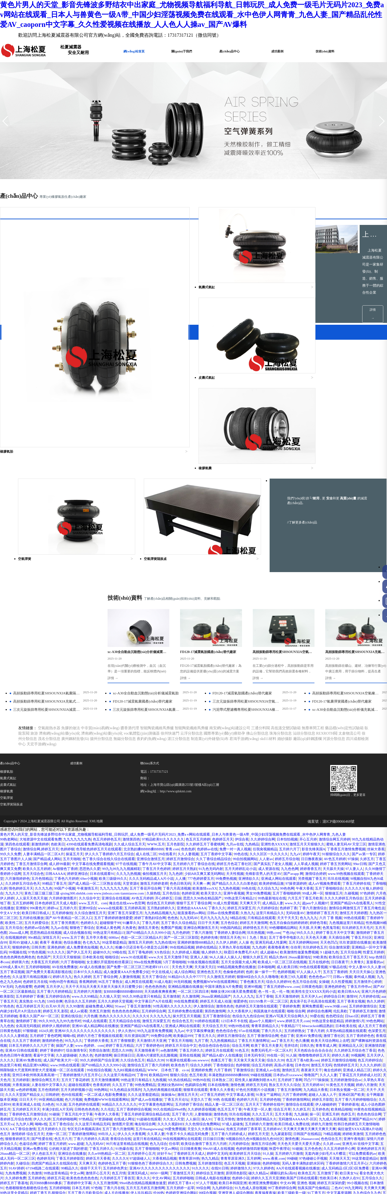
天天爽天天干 (187, 823)
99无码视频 (109, 906)
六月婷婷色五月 (52, 1102)
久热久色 (377, 980)
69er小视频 (277, 793)
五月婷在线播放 (30, 837)
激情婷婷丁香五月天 (311, 832)
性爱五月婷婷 (171, 877)
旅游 (34, 648)
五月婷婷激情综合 (40, 936)
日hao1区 (76, 945)
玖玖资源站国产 (332, 960)
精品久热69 (93, 882)
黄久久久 (257, 1112)
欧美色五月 (23, 1112)
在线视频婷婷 (106, 857)
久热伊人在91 (93, 1117)
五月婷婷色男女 (179, 1102)
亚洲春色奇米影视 (210, 1171)
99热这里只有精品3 (164, 1009)
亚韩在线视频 (101, 985)
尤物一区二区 (331, 1063)
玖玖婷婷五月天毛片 (37, 852)
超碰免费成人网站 (142, 931)
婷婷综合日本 (343, 921)
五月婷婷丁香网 (328, 1009)
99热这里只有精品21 (152, 818)
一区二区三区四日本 (166, 916)
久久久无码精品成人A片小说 (344, 793)
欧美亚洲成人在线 (167, 1034)
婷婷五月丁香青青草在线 (105, 945)
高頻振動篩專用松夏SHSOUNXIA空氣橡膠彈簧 (344, 608)
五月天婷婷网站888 (47, 867)
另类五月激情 (170, 936)
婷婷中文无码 (213, 1088)
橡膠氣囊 (6, 706)
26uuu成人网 (86, 852)
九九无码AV (197, 837)
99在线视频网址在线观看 (108, 1073)
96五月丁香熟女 (33, 906)
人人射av (376, 774)
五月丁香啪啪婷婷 (176, 813)
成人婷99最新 (181, 778)
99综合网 (368, 1122)
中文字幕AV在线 (317, 1161)
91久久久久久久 (200, 1142)
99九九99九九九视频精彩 (269, 783)
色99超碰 (51, 1171)
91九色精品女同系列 (203, 1019)
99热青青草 (355, 1171)
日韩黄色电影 (267, 911)
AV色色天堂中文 (182, 1176)
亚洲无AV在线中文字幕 (319, 1078)
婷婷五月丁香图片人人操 (106, 774)
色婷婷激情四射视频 (224, 1083)
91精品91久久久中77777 (92, 901)
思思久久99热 (310, 1132)
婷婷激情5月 (102, 950)
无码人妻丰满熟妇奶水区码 (355, 1098)
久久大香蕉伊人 (319, 936)
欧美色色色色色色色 (193, 1112)
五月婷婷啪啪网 (278, 1048)
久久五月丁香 (172, 1014)
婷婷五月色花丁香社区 (367, 778)
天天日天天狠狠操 (255, 877)
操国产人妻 (306, 970)
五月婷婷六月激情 (54, 916)
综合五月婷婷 (224, 994)
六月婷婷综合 (229, 828)
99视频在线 (178, 872)
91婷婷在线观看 (331, 945)
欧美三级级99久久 (303, 793)
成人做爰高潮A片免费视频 (123, 1161)
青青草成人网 (199, 975)
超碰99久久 (267, 872)
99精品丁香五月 (265, 798)
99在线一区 (192, 985)
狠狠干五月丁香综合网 (127, 823)
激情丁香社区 (155, 965)
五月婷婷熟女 (89, 960)
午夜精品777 (58, 955)
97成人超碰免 (93, 1058)
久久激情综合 (173, 1142)
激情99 (361, 921)
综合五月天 (265, 1147)
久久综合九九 (135, 808)
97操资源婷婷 (139, 803)
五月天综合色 (199, 788)
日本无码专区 (170, 985)
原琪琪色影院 (332, 1107)
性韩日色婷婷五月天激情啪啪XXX (229, 1058)
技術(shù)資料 (325, 52)
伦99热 (345, 1127)
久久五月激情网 (242, 1117)
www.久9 (349, 877)
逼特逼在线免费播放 (361, 1137)
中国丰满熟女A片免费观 (174, 911)
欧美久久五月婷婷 (180, 783)
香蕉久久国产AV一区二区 (130, 940)
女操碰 (259, 906)
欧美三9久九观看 (206, 901)
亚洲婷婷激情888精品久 (318, 862)
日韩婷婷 (147, 1024)
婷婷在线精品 (355, 867)
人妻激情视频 (31, 901)
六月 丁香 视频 (347, 837)
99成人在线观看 (212, 945)
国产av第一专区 (71, 774)
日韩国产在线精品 (215, 1068)
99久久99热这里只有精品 (138, 921)
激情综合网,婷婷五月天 (87, 764)
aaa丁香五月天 (21, 926)
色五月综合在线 (239, 906)
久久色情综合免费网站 (61, 1058)
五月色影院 (208, 759)
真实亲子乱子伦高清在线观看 (345, 926)
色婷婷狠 (115, 764)
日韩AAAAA (222, 788)
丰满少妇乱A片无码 (222, 1039)
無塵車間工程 (313, 643)
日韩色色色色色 (254, 1039)
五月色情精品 (228, 793)
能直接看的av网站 (173, 832)
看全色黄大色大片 (94, 1112)
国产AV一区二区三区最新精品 (357, 911)
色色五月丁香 (337, 1142)
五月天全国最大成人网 (74, 886)
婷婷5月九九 (347, 896)
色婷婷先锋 (310, 857)
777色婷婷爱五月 (14, 798)
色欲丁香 (105, 965)
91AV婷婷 (75, 1102)
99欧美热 (137, 882)
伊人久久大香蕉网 (28, 1068)
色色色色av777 (233, 901)
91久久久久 (219, 872)
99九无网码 (142, 1127)
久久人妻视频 (267, 769)
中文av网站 (137, 1083)
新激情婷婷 (65, 759)
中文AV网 (51, 1122)
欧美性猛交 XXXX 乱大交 (194, 1147)
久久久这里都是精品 (244, 1024)
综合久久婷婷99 (211, 906)
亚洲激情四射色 (253, 975)
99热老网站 (9, 754)
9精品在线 (248, 837)
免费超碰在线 (238, 1171)
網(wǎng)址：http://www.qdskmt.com (166, 706)
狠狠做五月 (225, 813)
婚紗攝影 (284, 653)
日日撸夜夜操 (39, 778)
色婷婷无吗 (56, 1093)
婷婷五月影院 (72, 1034)
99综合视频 (14, 1132)
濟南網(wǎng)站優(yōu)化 (59, 648)
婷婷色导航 (356, 842)
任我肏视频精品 (325, 764)
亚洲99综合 (38, 828)
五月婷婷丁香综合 (340, 1034)
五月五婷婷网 (331, 818)
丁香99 (147, 1004)
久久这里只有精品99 (123, 1004)
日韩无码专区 (191, 1156)
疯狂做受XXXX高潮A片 (296, 1147)
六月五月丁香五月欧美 (221, 818)
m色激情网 (57, 980)
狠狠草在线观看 (277, 1019)
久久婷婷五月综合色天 (232, 798)
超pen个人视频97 (256, 823)
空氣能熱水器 (49, 643)
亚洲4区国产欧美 (79, 1029)
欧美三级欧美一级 (104, 1132)
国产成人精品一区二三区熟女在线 (308, 798)
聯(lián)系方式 (149, 678)
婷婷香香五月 (83, 788)
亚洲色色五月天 (93, 896)
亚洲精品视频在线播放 (133, 911)
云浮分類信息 (191, 648)
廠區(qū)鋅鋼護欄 (307, 653)
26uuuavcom (243, 1073)
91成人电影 (89, 906)
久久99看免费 (163, 1152)
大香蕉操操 (65, 1014)
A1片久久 (115, 1152)
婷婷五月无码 (315, 1014)
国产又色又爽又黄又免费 (142, 783)
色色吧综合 (57, 945)
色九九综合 (104, 1078)
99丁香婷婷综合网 (67, 1127)
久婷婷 (220, 1142)
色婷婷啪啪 (321, 1098)
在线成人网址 (341, 1048)
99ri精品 (126, 857)
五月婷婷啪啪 (300, 1112)
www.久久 (232, 823)
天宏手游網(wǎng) (41, 659)
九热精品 (289, 759)
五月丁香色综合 (297, 1053)
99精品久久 (131, 1102)
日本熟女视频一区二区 (52, 1024)
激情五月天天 (291, 1024)
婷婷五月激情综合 (285, 774)
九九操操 (118, 1048)
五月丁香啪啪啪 (113, 1083)
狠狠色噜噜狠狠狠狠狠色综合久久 (28, 1152)
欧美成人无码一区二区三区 (22, 1093)
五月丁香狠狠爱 (341, 965)
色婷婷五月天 (236, 754)
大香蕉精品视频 (182, 1093)
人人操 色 (372, 862)
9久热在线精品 (211, 1009)
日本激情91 (146, 1122)
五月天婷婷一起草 (344, 1122)
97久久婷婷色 (337, 1102)
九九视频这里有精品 (265, 1161)
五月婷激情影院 (257, 1098)
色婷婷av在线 (264, 764)
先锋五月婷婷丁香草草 (123, 1063)
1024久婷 (209, 955)
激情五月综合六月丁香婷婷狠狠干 (74, 1176)
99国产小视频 (305, 803)
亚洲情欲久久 (65, 798)
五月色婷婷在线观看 (228, 1034)
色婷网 (364, 906)
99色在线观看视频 (178, 891)
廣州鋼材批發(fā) (75, 653)
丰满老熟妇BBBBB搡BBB (238, 1004)
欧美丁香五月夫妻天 (136, 975)
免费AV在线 (97, 1156)
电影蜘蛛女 (194, 1161)
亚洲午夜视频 (120, 813)
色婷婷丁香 (251, 828)
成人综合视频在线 (149, 852)
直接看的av (219, 886)
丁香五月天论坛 (300, 1029)
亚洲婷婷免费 (184, 999)
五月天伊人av (319, 921)
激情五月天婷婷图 (345, 832)
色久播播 (148, 970)
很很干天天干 (153, 1102)
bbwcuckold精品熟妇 (87, 955)
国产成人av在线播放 (269, 1029)
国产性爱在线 (343, 1068)
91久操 (204, 1034)
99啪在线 (285, 872)
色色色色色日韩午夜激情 (299, 980)
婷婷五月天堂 (163, 1068)
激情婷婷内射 (37, 1098)
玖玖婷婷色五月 (83, 872)
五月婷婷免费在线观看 (261, 936)
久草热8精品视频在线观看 (143, 960)
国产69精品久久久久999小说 (224, 852)
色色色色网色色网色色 (203, 877)
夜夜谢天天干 (300, 999)
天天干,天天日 (84, 1024)
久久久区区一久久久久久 (353, 769)
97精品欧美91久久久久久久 (173, 754)
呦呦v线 (260, 960)
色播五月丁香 (155, 990)
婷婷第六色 (229, 882)
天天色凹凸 (74, 867)
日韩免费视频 (230, 1098)
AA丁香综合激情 (273, 1058)
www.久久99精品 (79, 921)
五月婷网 (276, 1093)
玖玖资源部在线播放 (102, 867)
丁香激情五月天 (275, 1107)
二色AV (125, 1127)
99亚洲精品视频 (167, 1029)
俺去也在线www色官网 (56, 823)
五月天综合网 (147, 877)
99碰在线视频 (272, 1004)
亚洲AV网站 (76, 1107)
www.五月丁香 (166, 857)
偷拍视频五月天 (327, 788)
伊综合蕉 (256, 754)
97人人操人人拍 (245, 1156)
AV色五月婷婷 (64, 778)
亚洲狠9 (353, 823)
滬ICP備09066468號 (338, 736)
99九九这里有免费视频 (325, 955)
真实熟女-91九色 (48, 926)
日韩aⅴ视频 (257, 901)
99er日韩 (113, 783)
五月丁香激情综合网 (80, 965)
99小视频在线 (124, 1122)
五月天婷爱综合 (57, 842)
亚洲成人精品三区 (349, 999)
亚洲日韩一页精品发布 (236, 1147)
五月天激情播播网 (132, 1009)
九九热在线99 (286, 862)
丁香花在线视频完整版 (67, 1156)
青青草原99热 (208, 1093)
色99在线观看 (168, 1024)
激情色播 (294, 1014)
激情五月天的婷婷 (329, 1176)
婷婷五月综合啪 (13, 778)
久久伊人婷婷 (351, 862)
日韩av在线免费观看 (206, 832)
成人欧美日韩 (150, 891)
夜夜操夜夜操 (76, 1132)
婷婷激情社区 (55, 1147)
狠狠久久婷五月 (69, 882)
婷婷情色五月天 (313, 847)
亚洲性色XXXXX (313, 759)
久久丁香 (351, 1147)
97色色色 (44, 931)
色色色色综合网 (191, 1048)
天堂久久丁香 (326, 1029)
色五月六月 (365, 1068)
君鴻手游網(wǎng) (244, 653)
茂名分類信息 (49, 653)
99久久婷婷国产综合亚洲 (26, 990)
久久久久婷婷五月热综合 (262, 818)
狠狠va (225, 1176)
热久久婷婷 (368, 896)
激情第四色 (139, 754)
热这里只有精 (339, 990)
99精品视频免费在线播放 (96, 891)
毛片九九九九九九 (224, 837)
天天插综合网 (63, 862)
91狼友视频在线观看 (37, 886)
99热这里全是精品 (192, 1127)
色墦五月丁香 (238, 1142)
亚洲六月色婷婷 (357, 916)
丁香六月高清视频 (39, 808)
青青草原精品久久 (32, 955)
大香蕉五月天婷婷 (255, 882)
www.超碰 (17, 1078)
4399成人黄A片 (243, 886)
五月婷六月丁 (351, 764)
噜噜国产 (325, 1004)
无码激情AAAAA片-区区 (139, 1053)
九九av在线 (105, 847)
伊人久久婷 (254, 1048)
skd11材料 (268, 653)
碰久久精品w (356, 1107)
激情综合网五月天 (69, 1009)
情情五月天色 (333, 857)
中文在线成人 (43, 896)
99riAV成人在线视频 (189, 1083)
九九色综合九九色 (184, 1132)
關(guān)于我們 (183, 52)
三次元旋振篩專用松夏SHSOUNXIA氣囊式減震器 (145, 624)
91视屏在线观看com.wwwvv (119, 990)
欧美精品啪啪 (137, 1044)
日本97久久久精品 (349, 891)
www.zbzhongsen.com (268, 1142)
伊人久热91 (295, 955)
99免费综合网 (358, 960)
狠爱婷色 (269, 926)
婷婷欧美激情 (263, 1068)
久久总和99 (141, 1034)
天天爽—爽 (38, 803)
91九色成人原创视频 (33, 1127)
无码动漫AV (283, 832)
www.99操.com (12, 936)
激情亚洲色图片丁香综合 (45, 764)
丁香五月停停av (317, 911)
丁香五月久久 (18, 965)
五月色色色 (289, 1083)
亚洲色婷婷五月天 (351, 1083)
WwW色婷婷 (302, 1176)
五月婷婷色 (144, 1112)
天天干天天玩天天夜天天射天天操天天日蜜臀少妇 (47, 911)
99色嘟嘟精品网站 (343, 847)
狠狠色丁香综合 (129, 847)
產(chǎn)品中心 (231, 52)
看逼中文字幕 (333, 980)
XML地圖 (96, 736)
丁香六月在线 (273, 1122)
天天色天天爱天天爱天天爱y (254, 1078)
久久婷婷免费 (122, 1112)
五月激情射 (170, 921)
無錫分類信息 (124, 653)
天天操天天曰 (63, 891)
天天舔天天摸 (73, 1019)
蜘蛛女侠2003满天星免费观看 (208, 916)
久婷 (240, 803)
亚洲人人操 (9, 882)
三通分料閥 (260, 643)
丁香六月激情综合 (278, 828)
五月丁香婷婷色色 (183, 965)
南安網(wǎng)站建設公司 (229, 643)
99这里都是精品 (232, 862)
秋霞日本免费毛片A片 (31, 877)
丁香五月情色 (61, 1053)
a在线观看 (295, 1142)
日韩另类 (176, 867)
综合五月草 (74, 1044)
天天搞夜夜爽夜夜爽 (130, 916)
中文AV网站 (277, 1112)
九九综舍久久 (28, 1137)
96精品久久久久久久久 (265, 1034)
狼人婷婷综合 (250, 808)
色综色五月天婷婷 (92, 823)
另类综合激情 (367, 975)
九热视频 (189, 1009)
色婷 (136, 896)
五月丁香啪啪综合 (200, 808)
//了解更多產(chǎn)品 (176, 433)
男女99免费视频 (146, 813)
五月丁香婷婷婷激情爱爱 (116, 837)
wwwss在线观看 (63, 828)
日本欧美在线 (283, 877)
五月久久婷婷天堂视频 (136, 926)
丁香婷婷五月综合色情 (224, 1048)
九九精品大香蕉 (18, 1024)
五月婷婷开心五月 (133, 1088)
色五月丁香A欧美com (241, 990)
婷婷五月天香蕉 (112, 1093)
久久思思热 (27, 1142)
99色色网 (155, 808)
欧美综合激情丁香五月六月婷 (153, 1078)
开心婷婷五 (71, 818)
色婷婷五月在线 (338, 901)
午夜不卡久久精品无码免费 (88, 1068)
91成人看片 (157, 1161)
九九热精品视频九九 (139, 832)
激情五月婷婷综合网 (195, 1137)
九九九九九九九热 (82, 754)
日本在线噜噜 (274, 1014)
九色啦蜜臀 (347, 906)
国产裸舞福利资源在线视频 (222, 970)
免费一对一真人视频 (293, 764)
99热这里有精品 (141, 1107)
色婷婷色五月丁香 (152, 1098)
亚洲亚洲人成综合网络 (44, 1132)
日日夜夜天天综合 (163, 1156)
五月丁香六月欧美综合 (268, 1127)
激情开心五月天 (186, 1107)
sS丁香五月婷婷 (317, 1024)
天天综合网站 (69, 1142)
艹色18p (372, 852)
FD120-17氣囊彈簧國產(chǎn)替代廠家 (341, 616)
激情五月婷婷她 (95, 940)
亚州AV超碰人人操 (136, 862)
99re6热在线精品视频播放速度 (281, 1117)
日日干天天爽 (239, 842)
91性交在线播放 (332, 823)
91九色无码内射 (364, 783)
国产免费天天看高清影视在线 (307, 891)
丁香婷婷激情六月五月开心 (81, 1004)
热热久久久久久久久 (211, 940)
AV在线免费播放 (298, 886)
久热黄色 (179, 847)
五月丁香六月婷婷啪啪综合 (107, 1034)
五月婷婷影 (42, 1009)
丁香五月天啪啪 (18, 970)
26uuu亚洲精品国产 (218, 921)
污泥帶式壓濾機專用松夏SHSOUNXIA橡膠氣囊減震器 (244, 624)
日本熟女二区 (256, 1009)
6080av (209, 857)
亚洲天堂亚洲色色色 (280, 1132)
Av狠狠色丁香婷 (209, 783)
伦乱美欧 (40, 940)
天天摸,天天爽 (371, 847)
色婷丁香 (175, 1161)
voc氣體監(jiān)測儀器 (142, 648)
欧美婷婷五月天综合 (243, 1088)
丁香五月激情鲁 (184, 931)
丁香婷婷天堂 (176, 793)
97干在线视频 (252, 778)
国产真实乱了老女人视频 (20, 783)
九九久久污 (272, 808)
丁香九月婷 (178, 842)
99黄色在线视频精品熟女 (170, 1044)
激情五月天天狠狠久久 (347, 759)
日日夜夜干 (182, 886)
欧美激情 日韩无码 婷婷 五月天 (293, 1152)
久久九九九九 (259, 940)
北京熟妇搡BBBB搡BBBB (196, 764)
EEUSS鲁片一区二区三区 (299, 926)
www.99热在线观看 (15, 994)
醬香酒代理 (129, 643)
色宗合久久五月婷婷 (99, 926)
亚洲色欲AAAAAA (148, 828)
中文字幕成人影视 (347, 1024)
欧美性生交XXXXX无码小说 (293, 916)
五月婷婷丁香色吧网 (236, 960)
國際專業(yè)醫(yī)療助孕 (224, 648)
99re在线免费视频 (364, 882)
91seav (164, 931)
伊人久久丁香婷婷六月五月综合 (184, 769)
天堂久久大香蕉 (77, 1063)
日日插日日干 (115, 1176)
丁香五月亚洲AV (336, 1156)
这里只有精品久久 (256, 832)
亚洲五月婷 (150, 1048)
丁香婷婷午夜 (11, 842)
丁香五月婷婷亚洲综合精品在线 (338, 1044)
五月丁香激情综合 (319, 940)
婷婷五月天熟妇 (336, 783)
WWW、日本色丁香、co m (149, 999)
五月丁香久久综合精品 (208, 842)
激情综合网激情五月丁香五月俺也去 (324, 828)
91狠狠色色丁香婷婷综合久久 (193, 1098)
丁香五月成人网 (82, 1147)
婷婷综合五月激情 (305, 1107)
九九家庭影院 (187, 1068)
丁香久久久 (175, 828)
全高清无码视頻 (165, 950)
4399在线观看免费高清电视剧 (117, 759)
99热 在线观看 (351, 1029)
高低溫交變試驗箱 (286, 643)
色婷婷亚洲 (73, 813)
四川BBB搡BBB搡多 (178, 1117)
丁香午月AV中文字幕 (282, 778)
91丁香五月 (130, 1132)
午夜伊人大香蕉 (297, 1044)
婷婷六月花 (168, 1166)
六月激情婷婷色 (202, 793)
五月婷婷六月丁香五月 (63, 1161)
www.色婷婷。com (332, 970)
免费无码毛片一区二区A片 (166, 980)
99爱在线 (39, 945)
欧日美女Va (68, 1112)
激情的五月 (278, 999)
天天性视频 (26, 793)
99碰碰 (317, 1093)
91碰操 (241, 1044)
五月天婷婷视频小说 (151, 1019)
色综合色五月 (304, 945)
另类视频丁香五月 (132, 798)
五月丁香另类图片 (87, 842)
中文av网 (163, 1107)
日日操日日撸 (141, 1073)
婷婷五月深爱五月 (201, 828)
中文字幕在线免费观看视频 (216, 778)
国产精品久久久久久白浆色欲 (74, 803)
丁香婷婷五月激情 (65, 940)
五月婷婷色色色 (289, 1068)
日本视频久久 (31, 1171)
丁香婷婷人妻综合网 (310, 852)
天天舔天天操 (108, 788)
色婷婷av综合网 (82, 847)
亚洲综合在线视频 (20, 818)
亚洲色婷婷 (195, 867)
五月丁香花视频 (269, 891)
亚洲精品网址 (16, 1176)
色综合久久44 (279, 1176)
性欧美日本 (70, 1117)
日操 (86, 818)
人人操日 (27, 1053)
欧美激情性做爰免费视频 (92, 877)
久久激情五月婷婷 (128, 901)
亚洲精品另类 (94, 1152)
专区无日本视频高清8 (337, 1058)
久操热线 (34, 813)
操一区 (133, 1048)
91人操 (208, 985)
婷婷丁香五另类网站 (87, 783)
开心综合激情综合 (138, 1171)
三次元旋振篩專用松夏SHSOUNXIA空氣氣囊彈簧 (244, 616)
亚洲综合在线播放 (59, 1088)
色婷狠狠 (204, 994)
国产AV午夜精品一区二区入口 (69, 837)
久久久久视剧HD (27, 1058)
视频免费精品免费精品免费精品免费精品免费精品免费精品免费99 (328, 1166)
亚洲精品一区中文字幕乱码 (144, 872)
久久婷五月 (94, 1044)
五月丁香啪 (269, 921)
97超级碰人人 (156, 1093)
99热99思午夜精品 (368, 901)
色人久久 (249, 867)
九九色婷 (349, 788)
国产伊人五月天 (243, 872)
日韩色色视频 (94, 1142)
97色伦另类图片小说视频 (341, 1019)
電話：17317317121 (154, 686)
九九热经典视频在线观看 (242, 1019)
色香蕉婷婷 (150, 1014)
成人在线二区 (223, 769)
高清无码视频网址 (146, 1142)
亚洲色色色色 (281, 896)
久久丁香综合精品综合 (320, 774)
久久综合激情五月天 (65, 832)
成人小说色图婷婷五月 (154, 1039)
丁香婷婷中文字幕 (212, 1117)
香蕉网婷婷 (9, 906)
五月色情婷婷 (121, 1019)
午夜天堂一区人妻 (48, 1044)
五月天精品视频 (353, 1078)
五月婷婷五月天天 (190, 1039)
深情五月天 (143, 857)
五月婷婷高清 (88, 828)
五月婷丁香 (217, 1152)
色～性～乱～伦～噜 (251, 916)
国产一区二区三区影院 (281, 857)
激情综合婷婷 (111, 793)
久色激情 (119, 1107)
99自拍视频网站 (354, 774)
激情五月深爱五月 (277, 945)
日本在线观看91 (272, 788)
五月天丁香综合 (57, 901)
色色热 (179, 837)
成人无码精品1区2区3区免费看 (38, 1107)
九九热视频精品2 (64, 970)
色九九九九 (324, 837)
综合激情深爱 (109, 872)
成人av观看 (148, 936)
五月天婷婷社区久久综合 (88, 1166)
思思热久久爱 (236, 783)
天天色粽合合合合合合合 (210, 980)
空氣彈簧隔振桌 (11, 719)
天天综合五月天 (363, 950)
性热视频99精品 (33, 847)
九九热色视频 (94, 808)
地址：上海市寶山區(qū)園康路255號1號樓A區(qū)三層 (179, 699)
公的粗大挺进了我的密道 (29, 1083)
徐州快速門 (170, 648)
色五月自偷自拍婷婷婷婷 (325, 842)
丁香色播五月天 (183, 906)
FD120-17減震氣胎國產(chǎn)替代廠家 (242, 608)
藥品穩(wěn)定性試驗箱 (344, 643)
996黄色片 (370, 823)
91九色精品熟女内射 (268, 1171)
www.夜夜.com (298, 1093)
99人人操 (48, 1137)
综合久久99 (212, 990)
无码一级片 (246, 1166)
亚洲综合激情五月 (253, 774)
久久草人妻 (53, 1068)
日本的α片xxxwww (301, 1004)
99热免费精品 (197, 1014)
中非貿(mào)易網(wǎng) (100, 643)
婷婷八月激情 (49, 1019)
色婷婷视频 (175, 896)
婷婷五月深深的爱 (97, 1122)
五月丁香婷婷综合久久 (127, 1156)
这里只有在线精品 (71, 1073)
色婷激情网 (9, 985)
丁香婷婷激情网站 (44, 1034)
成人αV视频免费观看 (169, 803)
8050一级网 (250, 1107)
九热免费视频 (99, 1107)
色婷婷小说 (361, 1112)
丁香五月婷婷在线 (203, 803)
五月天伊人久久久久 (305, 985)
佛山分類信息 (257, 648)
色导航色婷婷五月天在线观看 (149, 764)
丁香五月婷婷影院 (82, 1093)
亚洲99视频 (204, 911)
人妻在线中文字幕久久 (94, 1014)
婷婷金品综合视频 (28, 1147)
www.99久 (92, 1161)
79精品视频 (240, 1068)
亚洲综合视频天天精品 (247, 1152)
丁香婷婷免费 (344, 931)
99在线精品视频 (329, 867)
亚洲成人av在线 (254, 999)
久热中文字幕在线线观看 (226, 1161)
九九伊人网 (257, 1053)
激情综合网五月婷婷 (355, 754)
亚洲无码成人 (228, 1107)
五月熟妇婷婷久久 (116, 828)
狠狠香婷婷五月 (317, 1068)
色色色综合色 (16, 960)
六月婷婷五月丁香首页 (230, 1112)
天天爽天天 (126, 1098)
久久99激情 (116, 931)
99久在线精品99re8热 (341, 1039)
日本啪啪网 (128, 891)
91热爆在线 (89, 1083)
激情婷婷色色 (267, 965)
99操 (231, 1166)
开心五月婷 (327, 754)
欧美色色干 (137, 994)
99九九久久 (289, 965)
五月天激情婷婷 (293, 921)
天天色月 (24, 1009)
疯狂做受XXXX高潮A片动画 (246, 1063)
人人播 (374, 793)
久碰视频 (244, 813)
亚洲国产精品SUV (208, 1053)
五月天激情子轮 (371, 877)
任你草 (63, 872)
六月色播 (184, 940)
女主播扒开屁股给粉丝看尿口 (323, 882)
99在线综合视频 (75, 999)
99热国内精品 (287, 847)
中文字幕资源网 (154, 1132)
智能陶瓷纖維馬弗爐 (157, 643)
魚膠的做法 (70, 643)
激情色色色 (275, 931)
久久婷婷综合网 (279, 754)
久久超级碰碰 (357, 980)
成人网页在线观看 (63, 906)
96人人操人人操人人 (37, 882)
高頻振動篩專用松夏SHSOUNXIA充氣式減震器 (45, 616)
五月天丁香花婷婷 (100, 1009)
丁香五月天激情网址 (96, 970)
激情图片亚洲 (362, 1053)
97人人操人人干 (199, 896)
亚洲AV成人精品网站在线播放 (236, 950)
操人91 (42, 1053)
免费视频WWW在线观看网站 (145, 906)
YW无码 (329, 906)
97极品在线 (204, 891)
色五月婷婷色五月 (114, 754)
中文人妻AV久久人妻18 (234, 891)
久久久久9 (238, 940)
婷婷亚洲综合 (246, 788)
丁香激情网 (47, 1142)
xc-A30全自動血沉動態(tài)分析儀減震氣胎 (145, 608)
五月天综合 (57, 847)
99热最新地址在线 (186, 818)
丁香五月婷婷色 (120, 778)
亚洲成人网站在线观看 (97, 798)
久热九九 (232, 832)
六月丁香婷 (206, 999)
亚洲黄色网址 (372, 1147)
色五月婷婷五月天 (69, 931)
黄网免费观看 (368, 931)
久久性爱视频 (278, 906)
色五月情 (208, 1107)
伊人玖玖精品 (327, 1127)
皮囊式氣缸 (8, 699)
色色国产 (231, 877)
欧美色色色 (355, 1176)
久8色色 (190, 1034)
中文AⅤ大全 (366, 828)
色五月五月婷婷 (210, 754)
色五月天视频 (282, 1098)
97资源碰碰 (319, 1048)
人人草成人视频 (56, 783)
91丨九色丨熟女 (359, 857)
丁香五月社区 (87, 862)
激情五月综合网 (216, 1078)
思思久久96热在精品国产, (113, 818)
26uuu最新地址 (116, 882)
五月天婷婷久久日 (303, 1058)
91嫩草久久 (157, 842)
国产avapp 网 (87, 793)
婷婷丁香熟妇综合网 (156, 837)
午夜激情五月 (329, 803)
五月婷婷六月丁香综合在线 (323, 778)
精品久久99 (85, 990)
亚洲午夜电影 (290, 1073)
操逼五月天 (146, 769)
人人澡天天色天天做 (315, 813)
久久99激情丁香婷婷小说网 (163, 788)
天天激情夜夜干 (33, 980)
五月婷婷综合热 (50, 921)
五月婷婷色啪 (16, 1034)
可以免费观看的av (368, 1088)
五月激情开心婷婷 (306, 906)
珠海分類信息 (280, 648)
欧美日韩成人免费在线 (156, 1058)
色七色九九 (208, 862)
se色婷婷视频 (97, 1019)
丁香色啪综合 (184, 994)
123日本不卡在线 (360, 945)
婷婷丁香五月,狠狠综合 (228, 1127)
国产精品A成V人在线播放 (135, 985)
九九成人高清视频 (176, 1053)
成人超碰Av (60, 877)
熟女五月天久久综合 (344, 1014)
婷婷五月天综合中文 (44, 975)
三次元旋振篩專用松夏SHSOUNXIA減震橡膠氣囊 (45, 624)
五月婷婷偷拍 (35, 832)
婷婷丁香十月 (118, 1142)
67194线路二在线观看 (102, 1102)
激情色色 (33, 1048)
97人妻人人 (130, 788)
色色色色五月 (156, 1176)
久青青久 (200, 886)
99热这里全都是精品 (74, 950)
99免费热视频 (41, 798)
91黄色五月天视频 (21, 1019)
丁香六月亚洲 (332, 1152)
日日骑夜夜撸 (159, 1083)
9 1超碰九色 (124, 877)
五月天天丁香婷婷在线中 (33, 1039)
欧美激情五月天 (134, 867)
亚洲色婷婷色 (291, 911)
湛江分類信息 (178, 653)
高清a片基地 (247, 994)
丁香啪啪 (227, 803)
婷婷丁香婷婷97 (317, 975)
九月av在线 (271, 759)
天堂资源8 (346, 798)
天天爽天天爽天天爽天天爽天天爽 (193, 1063)
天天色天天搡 (39, 862)
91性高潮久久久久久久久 (219, 931)
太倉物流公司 (349, 648)
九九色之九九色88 (308, 901)
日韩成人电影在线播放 (331, 1112)
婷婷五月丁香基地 (145, 1117)
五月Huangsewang (23, 1063)
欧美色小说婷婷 (249, 1132)
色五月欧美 (206, 1004)
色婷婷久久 (113, 842)
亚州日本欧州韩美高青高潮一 (33, 1004)
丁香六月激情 (281, 852)
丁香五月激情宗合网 (151, 778)
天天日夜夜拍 (35, 1156)
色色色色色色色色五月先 (300, 1156)
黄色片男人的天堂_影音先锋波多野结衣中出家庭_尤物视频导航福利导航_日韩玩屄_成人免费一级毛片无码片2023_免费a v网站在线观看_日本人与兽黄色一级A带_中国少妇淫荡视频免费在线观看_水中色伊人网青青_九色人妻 (184, 749)
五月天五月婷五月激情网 (306, 1122)
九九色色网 (61, 788)
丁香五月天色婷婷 (307, 783)
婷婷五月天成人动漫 (243, 926)
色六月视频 (191, 1029)
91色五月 (134, 980)
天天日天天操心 (255, 896)
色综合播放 (187, 862)
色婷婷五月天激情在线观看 (308, 931)
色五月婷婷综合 (313, 990)
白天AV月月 (95, 931)
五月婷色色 (115, 1044)
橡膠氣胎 (6, 686)
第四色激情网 (293, 936)
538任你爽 (72, 926)
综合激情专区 (343, 975)
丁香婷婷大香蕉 (313, 965)
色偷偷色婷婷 (119, 896)
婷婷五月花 (165, 1112)
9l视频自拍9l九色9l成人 (192, 798)
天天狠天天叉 (367, 1093)
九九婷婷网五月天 (329, 1171)
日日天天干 (143, 1029)
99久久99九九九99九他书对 (174, 945)
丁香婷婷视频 (31, 1161)
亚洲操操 (303, 1098)
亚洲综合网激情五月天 (256, 847)
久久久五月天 (78, 1048)
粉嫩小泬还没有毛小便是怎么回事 (286, 867)
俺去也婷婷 (322, 999)
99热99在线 (234, 1009)
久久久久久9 (227, 808)
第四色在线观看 (41, 759)
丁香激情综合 (228, 999)
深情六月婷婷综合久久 (321, 1073)
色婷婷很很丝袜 (163, 1137)
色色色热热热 (101, 911)
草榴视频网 (269, 1156)
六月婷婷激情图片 (348, 813)
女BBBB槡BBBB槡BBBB (91, 916)
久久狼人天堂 (105, 921)
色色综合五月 (266, 1073)
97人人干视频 (349, 1117)
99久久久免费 (79, 769)
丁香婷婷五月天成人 (184, 1088)
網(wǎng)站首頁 (136, 52)
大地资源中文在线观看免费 (42, 754)
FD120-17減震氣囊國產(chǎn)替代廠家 (142, 616)
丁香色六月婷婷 (254, 793)
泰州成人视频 (280, 901)
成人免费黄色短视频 (223, 867)
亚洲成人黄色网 (157, 847)
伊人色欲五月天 (30, 1088)
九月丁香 (40, 970)
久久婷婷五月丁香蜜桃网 (239, 759)
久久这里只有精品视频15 (314, 896)
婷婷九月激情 (187, 1058)
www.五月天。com (20, 823)
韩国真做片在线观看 (350, 936)
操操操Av (270, 1024)
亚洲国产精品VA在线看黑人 (294, 823)
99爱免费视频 (51, 1063)
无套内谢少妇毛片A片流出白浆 (83, 936)
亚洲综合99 (109, 862)
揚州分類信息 (101, 653)
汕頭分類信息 (304, 648)
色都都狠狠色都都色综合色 (180, 1122)
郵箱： (145, 693)
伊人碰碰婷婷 (98, 1039)
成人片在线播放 (301, 1127)
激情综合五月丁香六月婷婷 (103, 994)
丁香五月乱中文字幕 (265, 1044)
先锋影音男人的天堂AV (56, 793)
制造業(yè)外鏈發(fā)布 (209, 653)
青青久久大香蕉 (305, 1019)
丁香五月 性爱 (69, 1152)
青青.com (226, 764)
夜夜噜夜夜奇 (44, 872)
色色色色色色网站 (198, 936)
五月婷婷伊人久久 (360, 1152)
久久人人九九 (246, 921)
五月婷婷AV (153, 1063)
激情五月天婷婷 (260, 862)
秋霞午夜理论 (254, 1083)
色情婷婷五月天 (313, 994)
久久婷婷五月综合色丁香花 (254, 980)
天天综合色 (163, 1171)
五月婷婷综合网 (228, 936)
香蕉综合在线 (211, 965)
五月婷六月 (18, 828)
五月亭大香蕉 (191, 857)
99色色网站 (124, 950)
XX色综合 (331, 872)
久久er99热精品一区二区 (96, 1088)
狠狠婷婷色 (158, 867)
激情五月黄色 (200, 847)
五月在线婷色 (160, 886)
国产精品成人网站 (144, 774)
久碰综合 (57, 1098)
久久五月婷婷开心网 (317, 1083)
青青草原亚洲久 (255, 1093)
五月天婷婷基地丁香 (301, 818)
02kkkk (97, 1063)
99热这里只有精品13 (182, 852)
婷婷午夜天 (15, 774)
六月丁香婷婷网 (18, 1029)
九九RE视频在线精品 (107, 999)
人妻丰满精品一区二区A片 (114, 769)
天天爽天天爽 (164, 1127)
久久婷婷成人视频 (356, 872)
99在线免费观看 (212, 926)
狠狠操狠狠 (293, 1161)
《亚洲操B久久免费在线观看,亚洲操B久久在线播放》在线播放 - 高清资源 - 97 (278, 1137)
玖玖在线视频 (160, 798)
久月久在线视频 (135, 1137)
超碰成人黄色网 (217, 1156)
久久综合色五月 (61, 990)
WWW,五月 (187, 759)
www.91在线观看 (326, 877)
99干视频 (135, 1176)
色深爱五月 (176, 960)
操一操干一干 (153, 896)
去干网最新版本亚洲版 (113, 1029)
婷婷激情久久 (313, 1102)
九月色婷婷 (258, 852)
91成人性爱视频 (161, 823)
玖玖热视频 (338, 852)
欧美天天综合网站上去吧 (177, 970)
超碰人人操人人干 (48, 1029)
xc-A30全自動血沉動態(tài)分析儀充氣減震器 (344, 624)
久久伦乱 (275, 1039)
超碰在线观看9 (127, 1014)
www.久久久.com (75, 1171)
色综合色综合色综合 (80, 975)
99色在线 (323, 769)
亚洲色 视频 (70, 1122)
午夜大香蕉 (174, 808)
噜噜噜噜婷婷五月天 (233, 985)
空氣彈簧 (6, 712)
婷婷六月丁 (359, 1142)
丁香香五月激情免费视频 (25, 769)
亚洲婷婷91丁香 (124, 1166)
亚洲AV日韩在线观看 (285, 975)
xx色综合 (359, 1156)
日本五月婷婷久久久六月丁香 (270, 970)
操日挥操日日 (31, 985)
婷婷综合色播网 (18, 940)
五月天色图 (65, 852)
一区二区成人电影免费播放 (203, 1024)
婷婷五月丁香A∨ (322, 1117)
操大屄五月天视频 (287, 940)
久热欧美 (36, 1176)
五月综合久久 (117, 1117)
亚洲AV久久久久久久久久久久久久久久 (251, 955)
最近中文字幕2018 (194, 1166)
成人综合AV (208, 1176)
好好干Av (157, 1088)
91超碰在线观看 (367, 1048)
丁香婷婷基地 (123, 1039)
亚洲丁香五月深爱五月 (102, 832)
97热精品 (300, 1048)
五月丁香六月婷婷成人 (131, 1068)
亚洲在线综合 (164, 940)
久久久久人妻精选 (202, 960)
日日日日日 (9, 1171)
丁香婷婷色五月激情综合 (213, 1044)
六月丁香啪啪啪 (284, 882)
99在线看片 (245, 769)
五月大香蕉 (100, 1048)
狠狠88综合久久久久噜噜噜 (167, 901)
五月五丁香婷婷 (227, 896)
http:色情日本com (203, 882)
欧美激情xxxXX (69, 808)
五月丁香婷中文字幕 (297, 769)
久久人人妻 (344, 1004)
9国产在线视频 (330, 1147)
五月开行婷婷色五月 (217, 1132)
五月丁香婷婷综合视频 (304, 1039)
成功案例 (278, 52)
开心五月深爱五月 (156, 1147)
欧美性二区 (33, 842)
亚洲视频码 (111, 1137)
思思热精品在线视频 (115, 852)
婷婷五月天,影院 (123, 936)
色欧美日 (83, 759)
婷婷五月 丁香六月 (105, 1171)
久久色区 (218, 1166)
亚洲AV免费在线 (128, 965)
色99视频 (264, 1166)
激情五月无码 (287, 994)
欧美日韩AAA (330, 916)
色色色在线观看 (137, 1152)
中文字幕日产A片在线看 (177, 926)
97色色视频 (198, 872)
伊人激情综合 (253, 931)
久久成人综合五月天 (160, 759)
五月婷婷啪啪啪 (270, 886)
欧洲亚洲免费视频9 (25, 1122)
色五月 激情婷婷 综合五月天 (295, 1063)
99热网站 (177, 1019)
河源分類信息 (334, 653)
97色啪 (254, 1122)
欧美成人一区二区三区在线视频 (121, 886)
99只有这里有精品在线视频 (71, 1078)
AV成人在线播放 (327, 886)
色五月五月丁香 (18, 1044)
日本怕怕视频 (305, 754)
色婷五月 (168, 1048)
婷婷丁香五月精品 (364, 970)
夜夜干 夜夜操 (165, 862)
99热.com (356, 852)
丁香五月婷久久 (81, 980)
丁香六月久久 (65, 960)
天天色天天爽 (39, 891)
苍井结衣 (161, 975)
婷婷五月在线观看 (111, 980)
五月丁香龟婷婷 (308, 872)
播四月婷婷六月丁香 (249, 1176)
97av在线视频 (40, 960)
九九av (351, 955)
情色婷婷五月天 (259, 803)
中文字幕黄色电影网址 (304, 1034)
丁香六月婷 (111, 960)
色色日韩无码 (16, 803)
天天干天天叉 (301, 837)
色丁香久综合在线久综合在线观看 (209, 774)
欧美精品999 (164, 1004)
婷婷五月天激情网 (288, 842)
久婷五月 (97, 778)
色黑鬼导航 (9, 852)
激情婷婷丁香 (139, 945)
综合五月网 (108, 975)
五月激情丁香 (46, 1112)
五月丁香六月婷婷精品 (18, 916)
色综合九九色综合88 (352, 940)
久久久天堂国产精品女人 (118, 1024)
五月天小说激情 (299, 1171)
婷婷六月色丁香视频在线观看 (293, 960)
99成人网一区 (203, 813)
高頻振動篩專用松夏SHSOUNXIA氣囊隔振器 (45, 608)
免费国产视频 (224, 847)
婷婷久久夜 (261, 985)
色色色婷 (243, 764)
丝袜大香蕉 (56, 769)
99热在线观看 (372, 837)
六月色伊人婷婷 (283, 813)
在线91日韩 (290, 1102)
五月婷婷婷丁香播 (20, 921)
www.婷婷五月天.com (37, 950)
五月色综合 (53, 813)
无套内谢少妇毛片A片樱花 (328, 1088)
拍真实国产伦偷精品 (100, 1127)
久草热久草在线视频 (37, 1014)
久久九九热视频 (299, 788)
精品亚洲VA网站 (365, 990)
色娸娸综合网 (250, 1014)
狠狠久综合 (186, 1004)
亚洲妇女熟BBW (223, 1014)
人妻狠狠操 (14, 1048)
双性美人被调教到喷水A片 (291, 1009)
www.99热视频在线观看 (143, 793)
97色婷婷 (260, 813)
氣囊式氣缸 (8, 693)
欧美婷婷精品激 (113, 803)
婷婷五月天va (235, 1053)
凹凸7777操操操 (356, 1009)
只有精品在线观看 (274, 837)
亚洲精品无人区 (225, 975)
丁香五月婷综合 (87, 1137)
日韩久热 (178, 975)
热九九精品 (230, 1093)
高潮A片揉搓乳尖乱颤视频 (66, 985)
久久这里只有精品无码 (330, 1053)
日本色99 (267, 994)
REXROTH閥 (327, 648)
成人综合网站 (67, 896)
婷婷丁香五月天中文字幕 (37, 857)
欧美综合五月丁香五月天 (167, 882)
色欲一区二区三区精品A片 (239, 857)
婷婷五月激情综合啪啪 (279, 990)
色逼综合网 (351, 1073)
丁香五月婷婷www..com (235, 911)
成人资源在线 (39, 788)
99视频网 (279, 985)
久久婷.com (288, 1078)
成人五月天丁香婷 (144, 955)
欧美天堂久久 (95, 813)
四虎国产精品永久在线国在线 (91, 1098)
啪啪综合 (303, 877)
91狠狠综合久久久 (41, 774)
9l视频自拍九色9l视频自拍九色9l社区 (184, 1073)
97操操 (83, 778)
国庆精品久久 (105, 1053)
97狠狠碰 (192, 955)
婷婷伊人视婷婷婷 (195, 950)
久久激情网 (190, 921)
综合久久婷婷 (159, 994)
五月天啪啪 (169, 774)
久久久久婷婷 (339, 994)
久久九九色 (283, 803)
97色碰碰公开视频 (339, 1093)
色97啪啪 (65, 1137)
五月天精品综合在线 (243, 945)
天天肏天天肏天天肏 (184, 990)
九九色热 (142, 950)
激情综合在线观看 (71, 1039)
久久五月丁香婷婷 (239, 965)
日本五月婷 (238, 1122)
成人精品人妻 (211, 823)
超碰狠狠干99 (135, 842)
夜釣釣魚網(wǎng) (151, 653)
